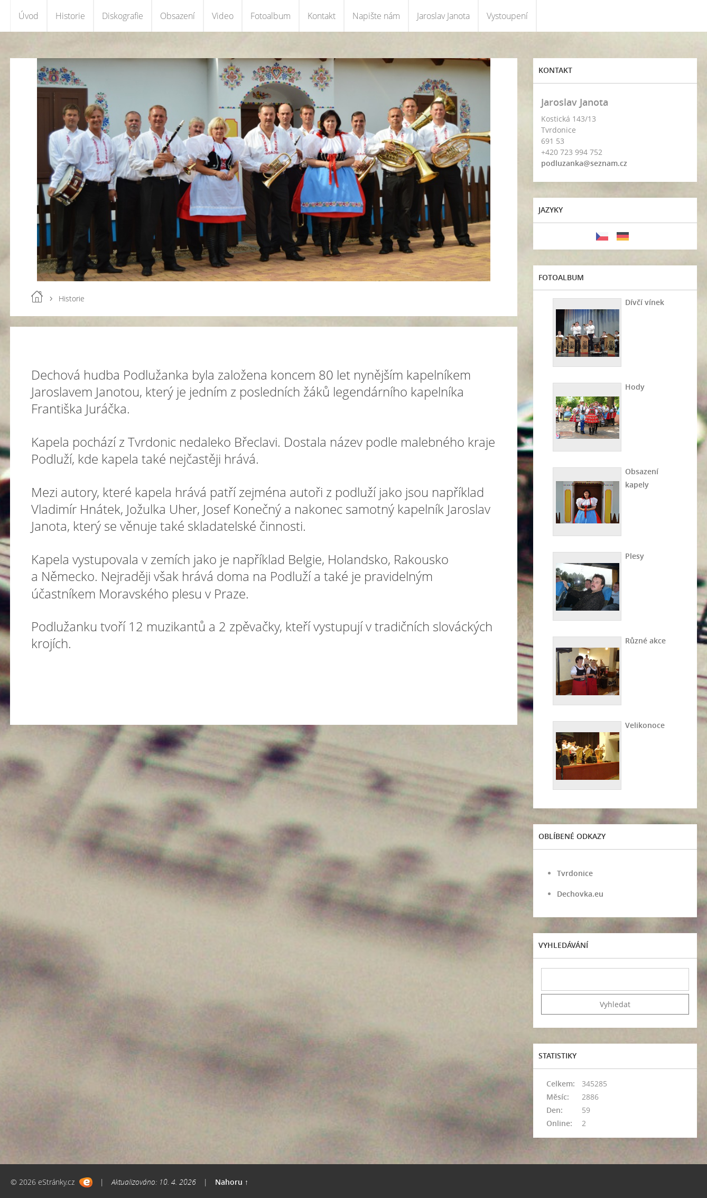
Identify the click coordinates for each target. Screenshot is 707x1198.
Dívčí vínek (644, 302)
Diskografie (122, 16)
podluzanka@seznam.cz (584, 163)
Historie (70, 16)
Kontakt (322, 16)
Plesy (634, 556)
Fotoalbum (270, 16)
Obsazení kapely (641, 478)
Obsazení (177, 16)
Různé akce (645, 640)
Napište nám (376, 16)
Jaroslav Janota (443, 16)
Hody (635, 387)
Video (223, 16)
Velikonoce (645, 725)
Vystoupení (507, 16)
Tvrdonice (575, 873)
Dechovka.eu (580, 894)
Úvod (28, 16)
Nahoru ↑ (231, 1182)
